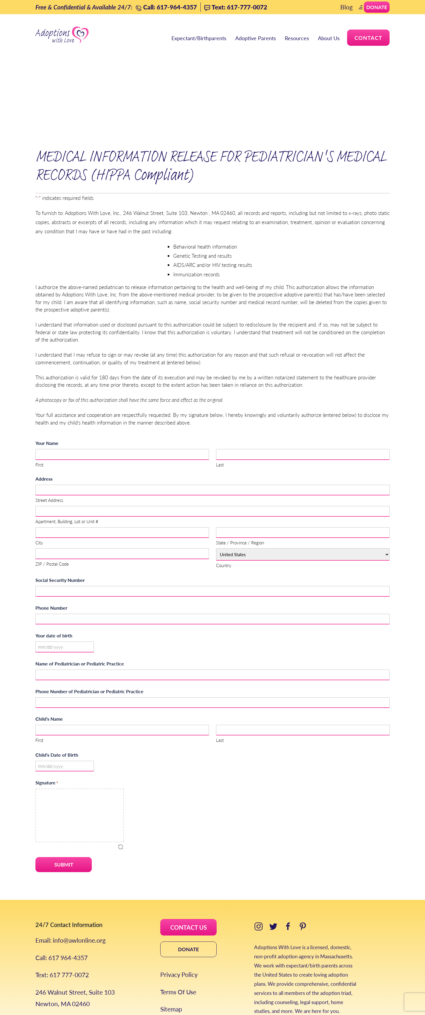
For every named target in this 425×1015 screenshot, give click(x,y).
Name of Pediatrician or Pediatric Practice (79, 614)
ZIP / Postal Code (52, 515)
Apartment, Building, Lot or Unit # (66, 472)
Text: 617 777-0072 (62, 926)
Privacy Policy (179, 925)
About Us (329, 38)
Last (220, 415)
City (39, 494)
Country (223, 516)
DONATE (188, 900)
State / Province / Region (240, 494)
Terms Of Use (178, 943)
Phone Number (51, 559)
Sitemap (171, 960)
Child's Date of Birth (56, 706)
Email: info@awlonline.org (70, 891)
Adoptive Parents (255, 38)
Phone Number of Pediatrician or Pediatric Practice (89, 642)
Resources (297, 38)
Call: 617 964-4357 (61, 908)
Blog (346, 7)
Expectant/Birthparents (198, 38)
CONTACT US (188, 878)
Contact (368, 38)
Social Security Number (60, 531)
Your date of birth (53, 586)
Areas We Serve (57, 972)
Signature (46, 733)
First (39, 415)
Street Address (49, 451)
